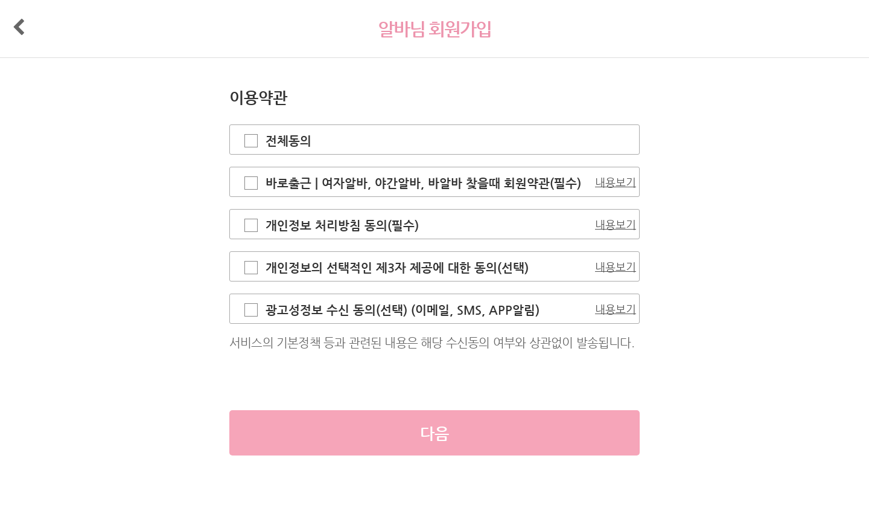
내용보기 (615, 182)
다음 (434, 433)
